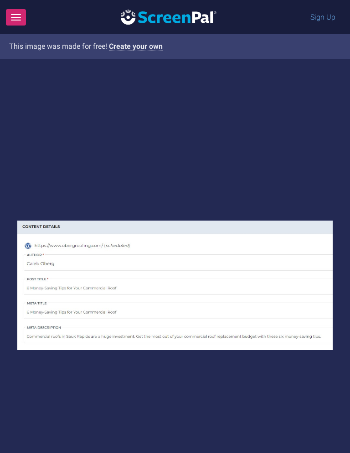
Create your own (136, 46)
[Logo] (168, 16)
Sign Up (322, 17)
